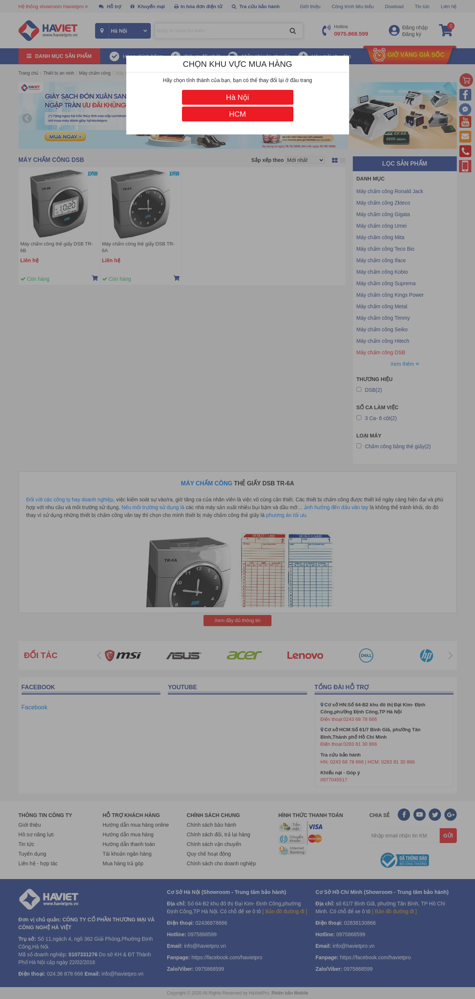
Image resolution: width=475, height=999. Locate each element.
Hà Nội (237, 97)
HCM (237, 114)
